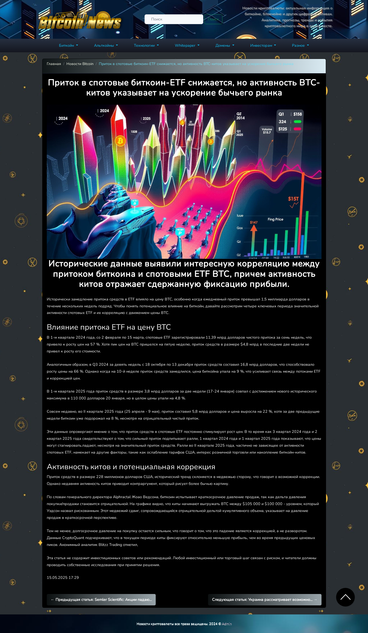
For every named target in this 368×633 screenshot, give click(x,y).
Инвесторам (261, 45)
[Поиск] (174, 19)
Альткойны (104, 45)
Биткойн (67, 45)
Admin (227, 623)
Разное (299, 45)
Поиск (213, 19)
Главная (54, 63)
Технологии (145, 45)
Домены (223, 45)
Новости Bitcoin (80, 63)
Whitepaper (185, 45)
